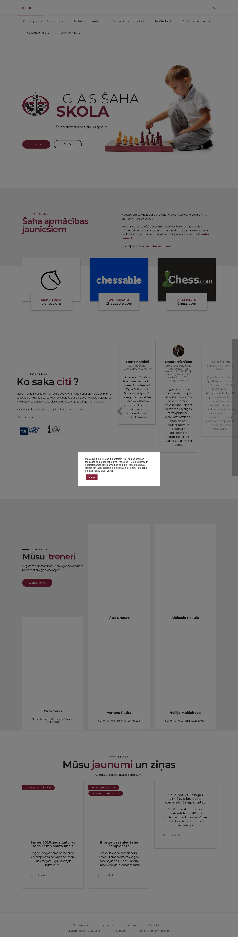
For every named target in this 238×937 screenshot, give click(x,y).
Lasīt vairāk (107, 470)
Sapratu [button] (92, 477)
